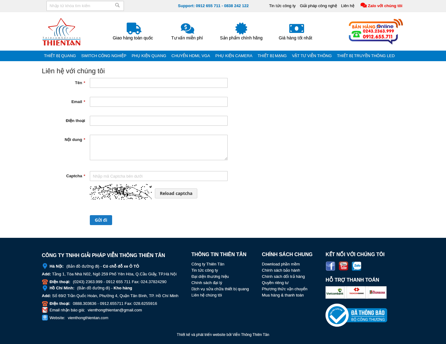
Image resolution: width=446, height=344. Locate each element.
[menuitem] (60, 56)
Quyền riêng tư (275, 282)
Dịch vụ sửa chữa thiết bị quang (220, 289)
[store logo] (62, 31)
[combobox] (85, 6)
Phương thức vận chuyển (285, 289)
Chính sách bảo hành (281, 270)
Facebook (330, 266)
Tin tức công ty (282, 5)
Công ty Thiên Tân (207, 264)
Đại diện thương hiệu (210, 276)
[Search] (117, 7)
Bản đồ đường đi (83, 266)
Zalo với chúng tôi (385, 5)
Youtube (343, 266)
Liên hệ (347, 5)
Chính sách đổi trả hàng (283, 276)
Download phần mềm (281, 264)
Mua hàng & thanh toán (283, 295)
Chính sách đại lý (206, 282)
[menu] (223, 56)
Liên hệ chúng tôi (206, 295)
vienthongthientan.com (88, 317)
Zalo (356, 266)
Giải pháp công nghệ (318, 5)
